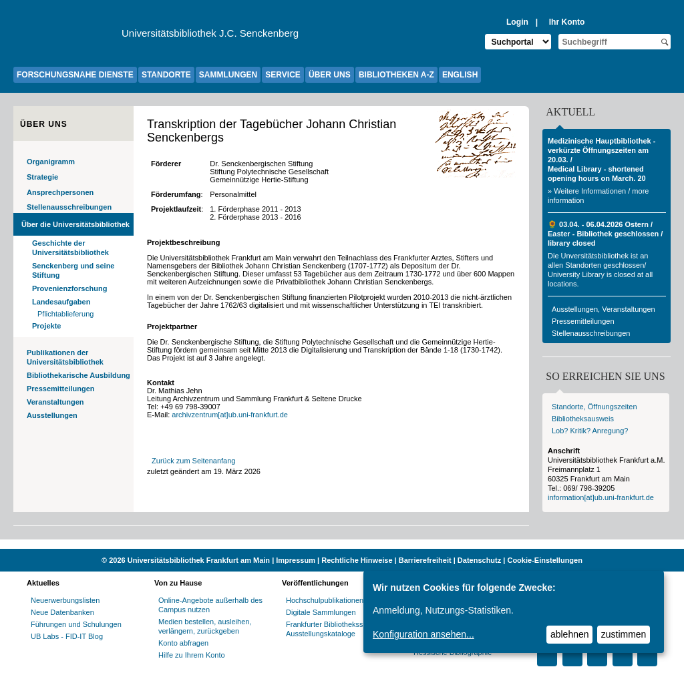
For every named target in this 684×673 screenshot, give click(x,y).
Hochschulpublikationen (324, 600)
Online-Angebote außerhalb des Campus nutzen (210, 605)
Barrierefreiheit (425, 560)
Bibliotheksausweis (583, 419)
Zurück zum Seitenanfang (193, 461)
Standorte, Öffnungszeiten (594, 407)
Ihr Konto (567, 22)
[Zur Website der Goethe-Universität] (67, 37)
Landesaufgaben (61, 302)
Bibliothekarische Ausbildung (78, 375)
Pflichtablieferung (65, 314)
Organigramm (51, 162)
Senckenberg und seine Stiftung (73, 270)
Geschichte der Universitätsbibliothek (70, 247)
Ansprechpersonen (60, 192)
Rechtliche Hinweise (356, 560)
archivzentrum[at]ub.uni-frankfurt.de (230, 415)
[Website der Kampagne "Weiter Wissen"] (342, 544)
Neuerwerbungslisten (65, 600)
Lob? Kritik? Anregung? (590, 431)
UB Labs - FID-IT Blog (67, 636)
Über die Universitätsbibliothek (75, 224)
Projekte (46, 326)
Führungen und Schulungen (76, 624)
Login (517, 22)
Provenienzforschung (69, 288)
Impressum (295, 560)
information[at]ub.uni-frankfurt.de (601, 497)
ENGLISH (460, 74)
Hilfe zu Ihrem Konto (191, 655)
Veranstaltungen (55, 402)
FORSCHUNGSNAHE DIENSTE (75, 74)
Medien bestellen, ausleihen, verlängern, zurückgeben (204, 626)
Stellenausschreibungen (69, 207)
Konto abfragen (183, 643)
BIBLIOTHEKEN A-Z (396, 74)
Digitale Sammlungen (321, 612)
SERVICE (282, 74)
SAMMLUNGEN (228, 74)
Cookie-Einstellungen (544, 560)
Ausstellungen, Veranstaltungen (603, 309)
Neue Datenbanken (62, 612)
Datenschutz (479, 560)
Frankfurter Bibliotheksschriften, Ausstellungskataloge (337, 629)
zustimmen (624, 634)
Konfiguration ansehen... (423, 634)
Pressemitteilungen (60, 389)
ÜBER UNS (330, 74)
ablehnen (569, 634)
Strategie (42, 177)
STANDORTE (166, 74)
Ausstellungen (52, 415)
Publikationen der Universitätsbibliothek (65, 357)
